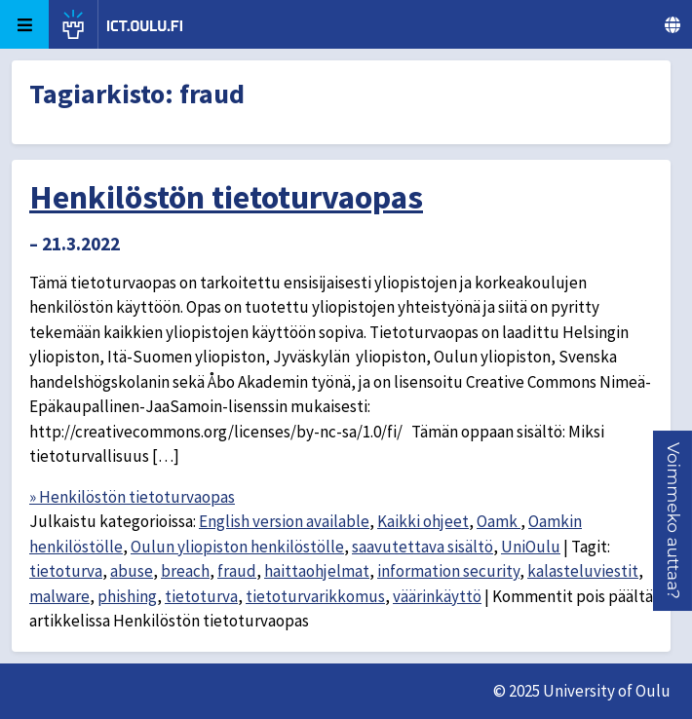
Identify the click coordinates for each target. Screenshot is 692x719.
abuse (131, 571)
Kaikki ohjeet (423, 521)
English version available (284, 521)
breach (185, 571)
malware (59, 596)
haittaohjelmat (316, 571)
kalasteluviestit (582, 571)
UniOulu (530, 546)
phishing (127, 596)
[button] (673, 521)
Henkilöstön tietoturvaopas (226, 196)
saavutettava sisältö (422, 546)
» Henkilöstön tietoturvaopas (132, 497)
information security (448, 571)
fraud (236, 571)
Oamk (498, 521)
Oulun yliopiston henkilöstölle (237, 546)
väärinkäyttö (437, 596)
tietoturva (65, 571)
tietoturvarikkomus (315, 596)
